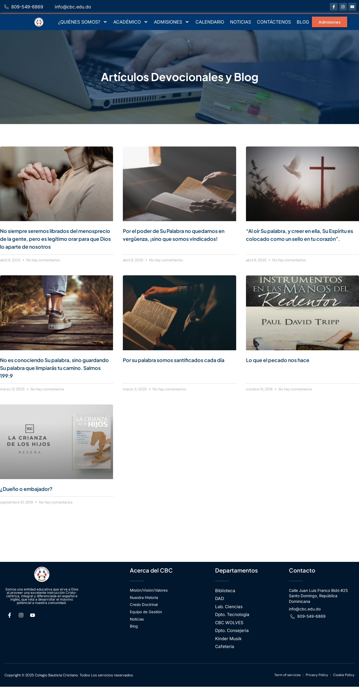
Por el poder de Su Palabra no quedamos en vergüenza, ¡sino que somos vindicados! (177, 238)
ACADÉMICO (130, 22)
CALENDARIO (209, 22)
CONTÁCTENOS (274, 22)
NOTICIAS (240, 22)
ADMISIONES (171, 22)
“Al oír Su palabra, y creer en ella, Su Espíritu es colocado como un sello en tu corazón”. (299, 238)
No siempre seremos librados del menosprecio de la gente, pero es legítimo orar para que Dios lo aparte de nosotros (56, 238)
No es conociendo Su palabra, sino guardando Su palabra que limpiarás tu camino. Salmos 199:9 (52, 367)
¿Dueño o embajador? (29, 488)
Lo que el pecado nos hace (282, 359)
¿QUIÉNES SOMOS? (82, 22)
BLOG (303, 22)
